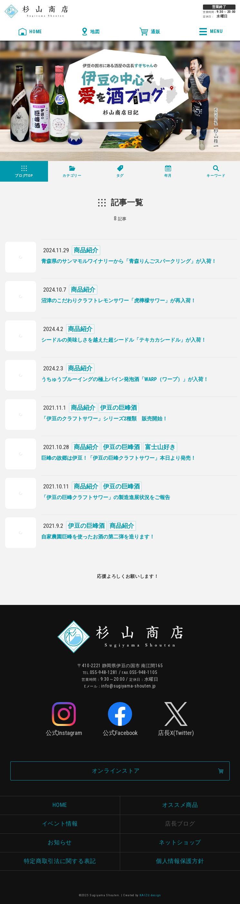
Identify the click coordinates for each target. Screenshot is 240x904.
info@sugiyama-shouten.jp (128, 685)
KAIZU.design (150, 895)
